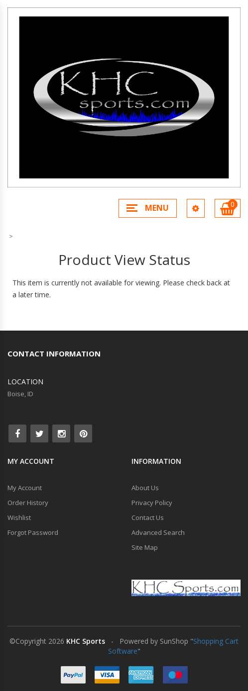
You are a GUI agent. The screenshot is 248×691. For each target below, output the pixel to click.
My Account (24, 487)
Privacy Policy (151, 502)
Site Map (144, 547)
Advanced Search (158, 532)
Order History (27, 502)
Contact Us (147, 517)
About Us (145, 487)
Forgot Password (32, 532)
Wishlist (19, 517)
